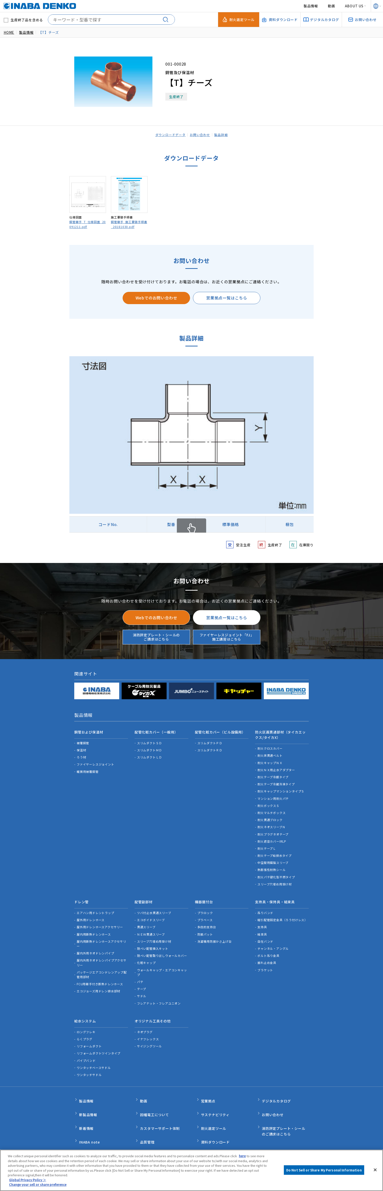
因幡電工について (154, 1099)
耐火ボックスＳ (268, 802)
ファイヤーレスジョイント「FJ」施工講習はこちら (227, 637)
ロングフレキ (86, 1022)
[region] (191, 1170)
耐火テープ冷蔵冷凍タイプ (276, 781)
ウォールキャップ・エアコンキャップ (162, 965)
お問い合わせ (201, 134)
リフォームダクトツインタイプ (98, 1043)
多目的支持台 (206, 920)
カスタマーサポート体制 (160, 1110)
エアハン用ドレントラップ (95, 906)
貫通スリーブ (146, 920)
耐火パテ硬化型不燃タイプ (276, 873)
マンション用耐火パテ (273, 795)
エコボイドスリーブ (151, 913)
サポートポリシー (181, 1141)
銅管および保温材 (88, 730)
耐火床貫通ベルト (269, 752)
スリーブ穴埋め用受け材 (274, 881)
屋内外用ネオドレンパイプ (95, 946)
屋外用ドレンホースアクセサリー (100, 920)
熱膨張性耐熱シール (271, 866)
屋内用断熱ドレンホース (94, 927)
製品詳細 (223, 134)
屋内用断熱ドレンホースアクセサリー (101, 936)
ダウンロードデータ (168, 134)
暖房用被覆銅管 (88, 768)
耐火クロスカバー (269, 745)
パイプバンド (86, 1050)
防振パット (205, 927)
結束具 (262, 927)
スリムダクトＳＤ (149, 739)
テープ (141, 982)
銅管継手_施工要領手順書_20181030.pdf (129, 224)
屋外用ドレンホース (91, 913)
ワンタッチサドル (89, 1065)
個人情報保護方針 (144, 1141)
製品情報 (311, 5)
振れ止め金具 (266, 956)
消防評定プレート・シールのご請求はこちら (156, 637)
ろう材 (81, 754)
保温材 (81, 746)
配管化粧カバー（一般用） (156, 730)
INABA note (89, 1120)
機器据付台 (204, 896)
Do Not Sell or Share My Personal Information (241, 1141)
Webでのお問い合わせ (156, 298)
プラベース (205, 913)
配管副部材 (144, 896)
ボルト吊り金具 (268, 949)
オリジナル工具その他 (153, 1012)
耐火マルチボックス (271, 809)
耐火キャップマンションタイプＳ (280, 788)
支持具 (262, 920)
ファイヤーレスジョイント (95, 761)
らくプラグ (84, 1029)
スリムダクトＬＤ (149, 754)
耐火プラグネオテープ (272, 831)
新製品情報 (88, 1099)
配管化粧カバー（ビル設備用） (220, 730)
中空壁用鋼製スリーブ (272, 859)
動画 (331, 5)
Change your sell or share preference (39, 1184)
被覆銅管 (83, 739)
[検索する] (167, 19)
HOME (9, 32)
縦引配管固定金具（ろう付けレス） (282, 913)
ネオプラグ (145, 1022)
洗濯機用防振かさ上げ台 (214, 934)
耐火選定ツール (213, 1110)
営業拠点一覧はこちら (226, 298)
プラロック (205, 906)
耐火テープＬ (266, 845)
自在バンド (265, 934)
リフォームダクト (89, 1036)
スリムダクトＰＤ (209, 739)
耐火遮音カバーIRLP (271, 838)
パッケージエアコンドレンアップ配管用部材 (102, 967)
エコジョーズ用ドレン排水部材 (98, 984)
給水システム (85, 1012)
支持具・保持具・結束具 (275, 896)
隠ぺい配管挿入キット (152, 942)
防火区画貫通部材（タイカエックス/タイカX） (280, 733)
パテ (140, 975)
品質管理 (147, 1120)
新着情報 (86, 1110)
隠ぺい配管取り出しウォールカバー (162, 949)
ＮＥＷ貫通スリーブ (151, 927)
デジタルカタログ (276, 1089)
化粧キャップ (146, 956)
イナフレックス (148, 1029)
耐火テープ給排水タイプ (274, 852)
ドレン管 (81, 896)
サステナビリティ (215, 1099)
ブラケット (265, 963)
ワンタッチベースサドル (94, 1057)
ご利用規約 (113, 1141)
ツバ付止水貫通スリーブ (154, 906)
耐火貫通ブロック (269, 816)
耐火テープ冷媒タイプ (272, 773)
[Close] (375, 1169)
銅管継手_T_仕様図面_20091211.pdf (87, 224)
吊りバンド (265, 906)
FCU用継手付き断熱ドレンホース (100, 977)
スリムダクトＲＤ (209, 746)
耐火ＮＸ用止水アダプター (276, 766)
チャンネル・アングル (273, 942)
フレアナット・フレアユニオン (159, 996)
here (243, 1156)
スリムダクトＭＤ (149, 746)
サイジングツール (149, 1036)
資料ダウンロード (215, 1120)
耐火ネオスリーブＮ (271, 824)
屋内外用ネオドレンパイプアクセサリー (102, 955)
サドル (141, 989)
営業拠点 (208, 1089)
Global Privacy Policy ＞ (28, 1180)
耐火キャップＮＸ (269, 759)
